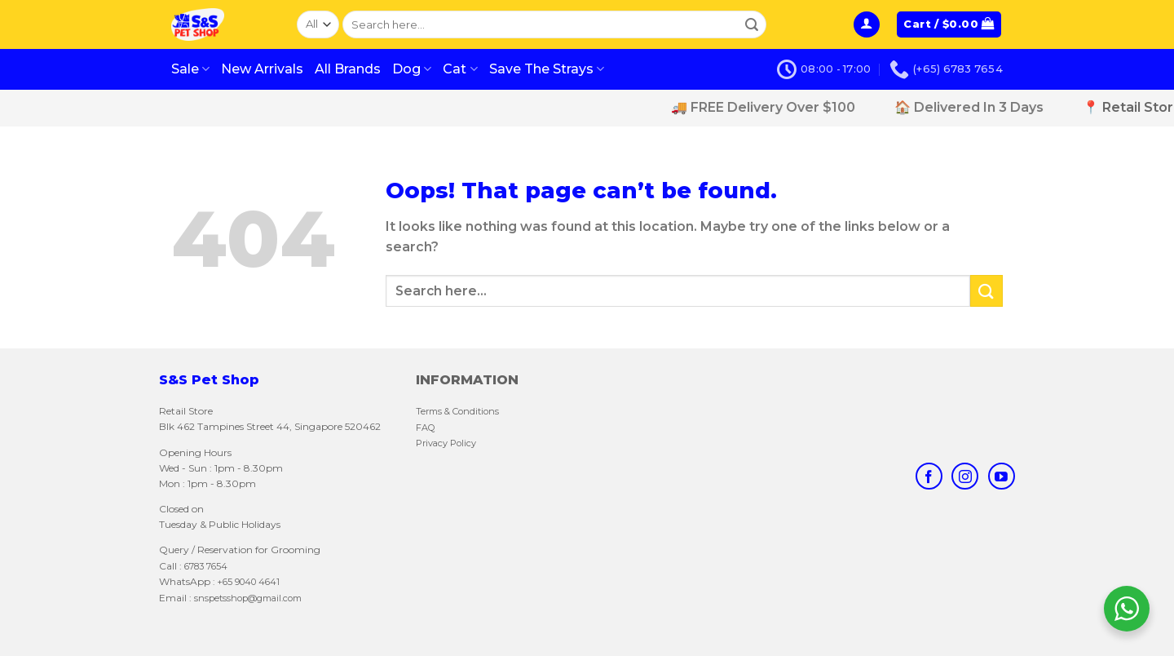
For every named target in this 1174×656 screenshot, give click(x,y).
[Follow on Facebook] (929, 476)
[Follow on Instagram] (964, 476)
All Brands (348, 69)
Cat (460, 69)
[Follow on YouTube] (1001, 476)
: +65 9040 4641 (246, 581)
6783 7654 (205, 566)
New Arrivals (262, 69)
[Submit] (752, 24)
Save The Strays (546, 69)
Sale (190, 69)
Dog (411, 69)
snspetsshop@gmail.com (247, 598)
